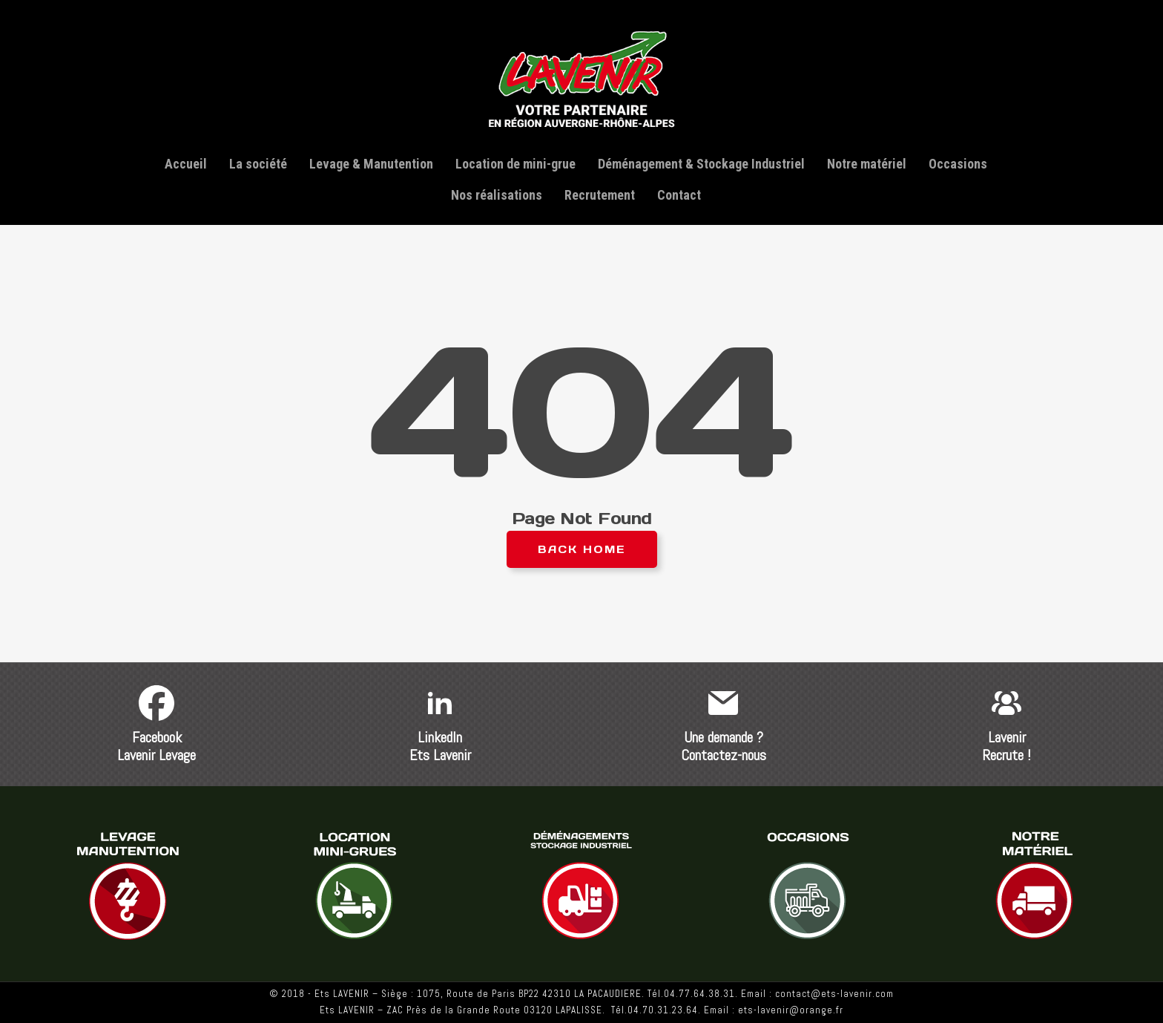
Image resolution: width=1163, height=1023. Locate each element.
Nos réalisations (496, 195)
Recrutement (599, 195)
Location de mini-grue (515, 163)
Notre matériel (866, 163)
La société (258, 163)
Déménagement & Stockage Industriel (701, 163)
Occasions (958, 163)
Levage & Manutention (371, 163)
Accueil (186, 163)
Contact (679, 195)
